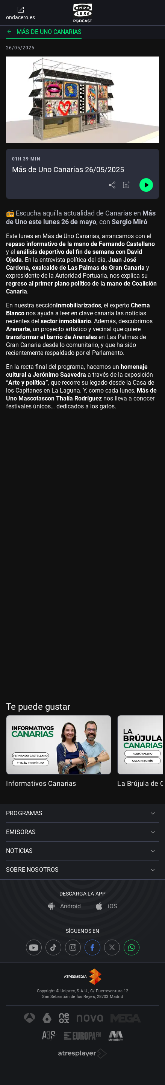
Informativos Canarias (41, 783)
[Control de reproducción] (146, 185)
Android (64, 906)
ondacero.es (20, 12)
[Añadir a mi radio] (126, 185)
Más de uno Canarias (44, 31)
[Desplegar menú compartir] (112, 185)
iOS (106, 906)
